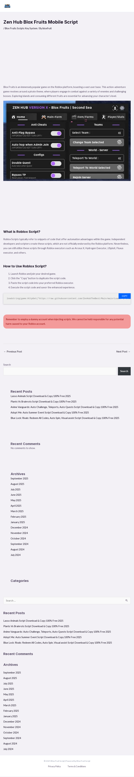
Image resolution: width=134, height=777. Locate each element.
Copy (124, 296)
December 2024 (19, 528)
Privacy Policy (54, 767)
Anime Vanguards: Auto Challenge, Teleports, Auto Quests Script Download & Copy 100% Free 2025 (64, 407)
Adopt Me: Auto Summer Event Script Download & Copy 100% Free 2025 (50, 413)
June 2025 (16, 495)
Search (7, 365)
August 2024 (17, 550)
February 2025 (18, 517)
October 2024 (18, 539)
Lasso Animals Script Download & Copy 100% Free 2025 (41, 396)
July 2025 (15, 490)
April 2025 (16, 506)
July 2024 (15, 555)
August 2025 (17, 484)
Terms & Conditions (76, 767)
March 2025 (17, 511)
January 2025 (18, 522)
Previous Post (13, 352)
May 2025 (16, 500)
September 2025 (19, 479)
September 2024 (19, 544)
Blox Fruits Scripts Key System (21, 28)
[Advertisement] (67, 60)
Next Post (123, 352)
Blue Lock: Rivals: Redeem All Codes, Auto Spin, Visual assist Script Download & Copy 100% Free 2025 (65, 418)
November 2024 (19, 533)
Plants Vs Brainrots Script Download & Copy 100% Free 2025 (43, 402)
